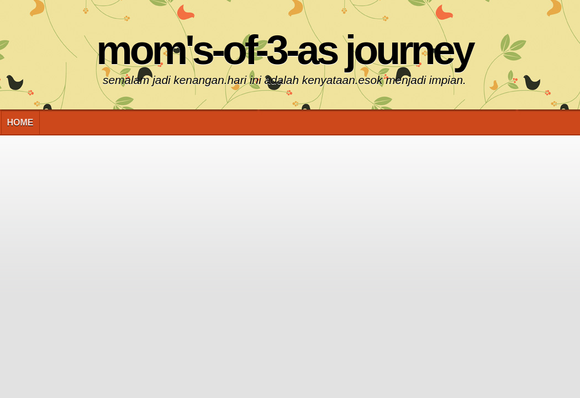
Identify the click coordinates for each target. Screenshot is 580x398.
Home (20, 122)
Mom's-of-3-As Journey (284, 50)
